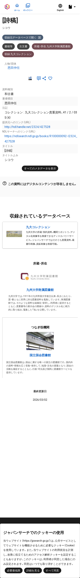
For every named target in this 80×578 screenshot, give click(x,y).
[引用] (38, 78)
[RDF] (30, 78)
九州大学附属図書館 (40, 290)
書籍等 (9, 46)
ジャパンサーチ (7, 7)
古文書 (23, 46)
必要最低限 (13, 570)
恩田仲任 (14, 68)
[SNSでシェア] (44, 78)
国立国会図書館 (40, 355)
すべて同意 (52, 570)
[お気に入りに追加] (50, 78)
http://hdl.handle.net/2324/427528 (27, 127)
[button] (72, 6)
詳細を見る (33, 570)
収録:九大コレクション (18, 54)
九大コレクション (38, 227)
